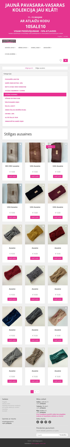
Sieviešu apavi (10, 48)
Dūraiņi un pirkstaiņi (12, 98)
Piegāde (60, 36)
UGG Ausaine (35, 166)
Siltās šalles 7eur (11, 117)
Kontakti (66, 36)
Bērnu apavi (23, 48)
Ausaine (12, 248)
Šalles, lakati (10, 106)
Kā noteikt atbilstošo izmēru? (10, 407)
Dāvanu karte (6, 404)
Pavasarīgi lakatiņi (12, 79)
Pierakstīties (63, 435)
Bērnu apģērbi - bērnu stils (39, 443)
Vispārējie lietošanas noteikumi (11, 405)
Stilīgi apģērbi (10, 54)
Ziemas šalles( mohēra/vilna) (15, 110)
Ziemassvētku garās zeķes (14, 121)
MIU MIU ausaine (12, 166)
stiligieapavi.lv (29, 68)
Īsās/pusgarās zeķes (12, 102)
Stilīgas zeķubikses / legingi (15, 91)
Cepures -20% (9, 114)
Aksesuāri (48, 48)
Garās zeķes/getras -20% (14, 83)
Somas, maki (36, 48)
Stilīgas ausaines (11, 94)
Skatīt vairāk (12, 176)
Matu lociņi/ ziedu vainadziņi (15, 87)
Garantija (5, 409)
